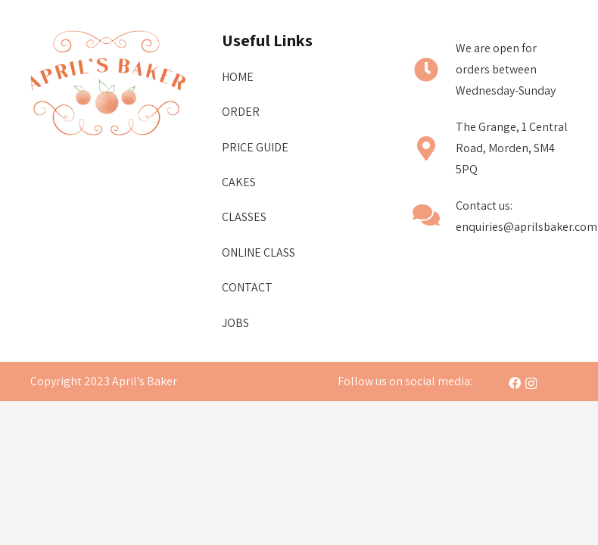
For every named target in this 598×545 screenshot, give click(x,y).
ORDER (241, 112)
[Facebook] (515, 383)
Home (238, 77)
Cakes (239, 182)
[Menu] (299, 26)
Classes (244, 217)
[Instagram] (531, 384)
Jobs (235, 323)
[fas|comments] (434, 217)
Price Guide (255, 147)
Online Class (258, 252)
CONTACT (247, 287)
